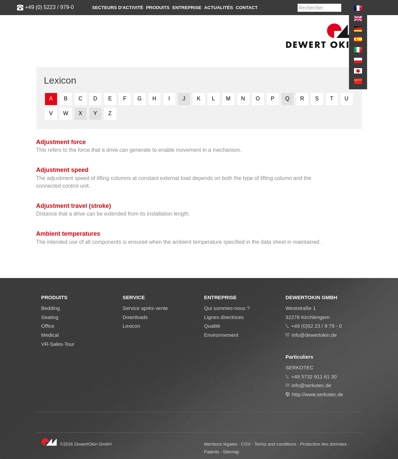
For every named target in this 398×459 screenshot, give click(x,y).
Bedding (50, 308)
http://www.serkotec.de (317, 394)
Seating (50, 317)
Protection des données (323, 444)
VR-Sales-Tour (58, 344)
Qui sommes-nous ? (227, 308)
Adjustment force (61, 142)
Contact (247, 7)
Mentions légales (220, 444)
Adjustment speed (62, 170)
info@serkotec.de (311, 385)
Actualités (218, 7)
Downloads (135, 317)
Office (47, 326)
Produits (158, 7)
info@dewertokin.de (314, 335)
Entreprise (187, 7)
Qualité (212, 326)
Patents (211, 451)
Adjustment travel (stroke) (73, 205)
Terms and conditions (275, 444)
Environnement (221, 335)
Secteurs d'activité (117, 7)
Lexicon (131, 326)
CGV (246, 444)
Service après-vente (145, 308)
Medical (50, 335)
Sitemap (231, 451)
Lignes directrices (224, 317)
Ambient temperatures (68, 233)
